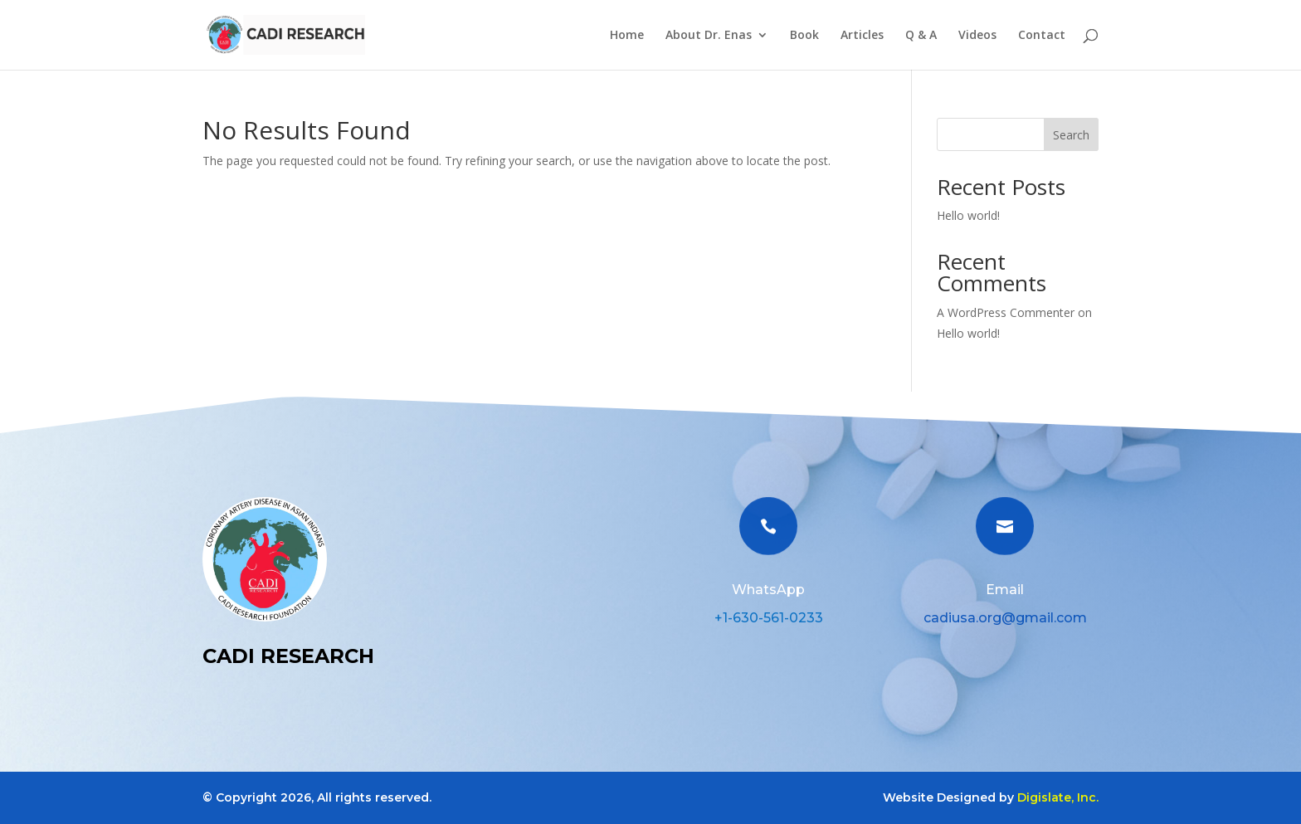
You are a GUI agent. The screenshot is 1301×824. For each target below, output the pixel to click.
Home (627, 35)
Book (804, 35)
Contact (1041, 35)
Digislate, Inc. (1058, 797)
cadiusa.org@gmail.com (1005, 618)
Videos (977, 35)
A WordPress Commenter (1005, 312)
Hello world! (968, 215)
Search (1071, 135)
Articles (862, 35)
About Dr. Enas (708, 35)
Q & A (921, 35)
